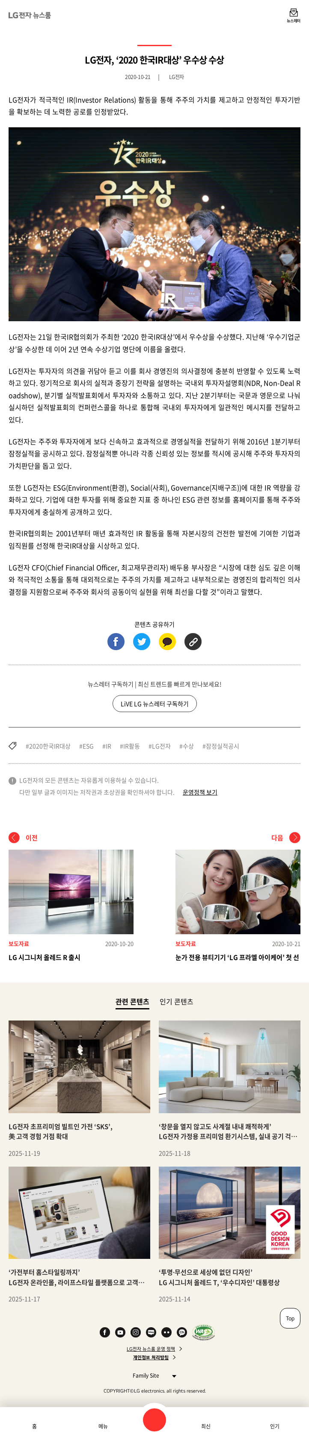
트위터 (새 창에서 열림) (141, 641)
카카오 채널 (182, 1332)
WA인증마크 (203, 1332)
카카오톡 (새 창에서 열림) (167, 641)
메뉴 (103, 1426)
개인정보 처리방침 (151, 1358)
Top (290, 1318)
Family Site (152, 1375)
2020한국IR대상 (50, 746)
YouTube (120, 1332)
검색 (154, 1419)
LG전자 (161, 746)
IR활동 (131, 746)
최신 (206, 1426)
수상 (188, 746)
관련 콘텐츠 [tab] (132, 1001)
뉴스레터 (293, 20)
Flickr (166, 1332)
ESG (88, 746)
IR (108, 746)
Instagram (136, 1332)
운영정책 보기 (200, 792)
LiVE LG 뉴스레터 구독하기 (155, 703)
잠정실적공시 (222, 746)
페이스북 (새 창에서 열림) (116, 641)
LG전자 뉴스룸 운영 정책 (151, 1349)
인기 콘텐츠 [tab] (176, 1001)
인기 (274, 1426)
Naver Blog (151, 1332)
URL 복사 (193, 641)
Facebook (105, 1332)
